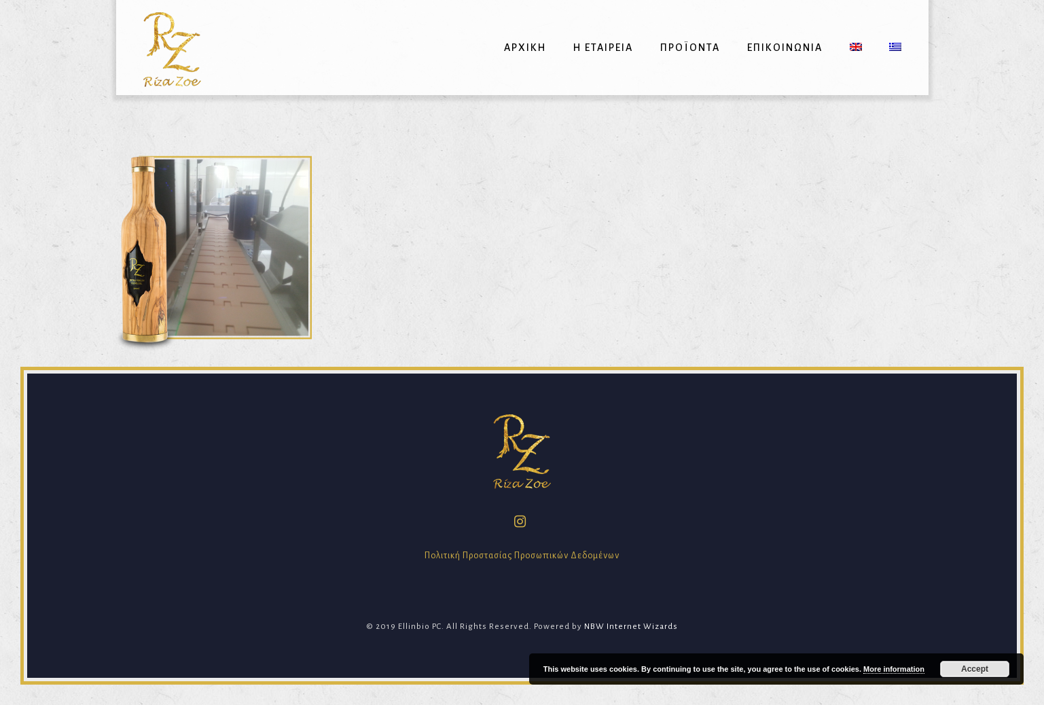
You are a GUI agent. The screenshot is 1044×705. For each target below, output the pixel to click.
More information (893, 669)
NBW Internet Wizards (631, 626)
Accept (974, 669)
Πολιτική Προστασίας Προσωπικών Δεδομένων (522, 555)
